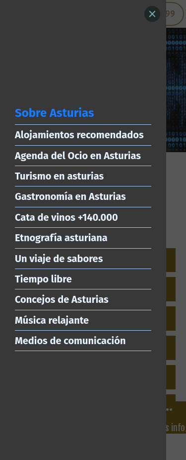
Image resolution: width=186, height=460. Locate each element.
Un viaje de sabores (59, 259)
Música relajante (52, 320)
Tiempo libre (43, 279)
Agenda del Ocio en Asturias (78, 156)
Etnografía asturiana (61, 238)
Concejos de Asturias (62, 299)
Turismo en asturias (59, 176)
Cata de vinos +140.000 (66, 217)
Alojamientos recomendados (79, 135)
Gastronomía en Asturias (70, 196)
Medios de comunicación (70, 341)
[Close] (152, 14)
